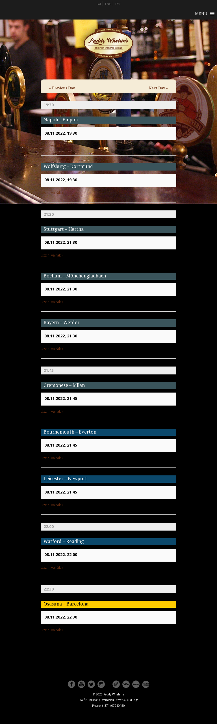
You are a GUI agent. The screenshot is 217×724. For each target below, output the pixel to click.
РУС (118, 4)
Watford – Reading (64, 541)
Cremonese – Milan (64, 385)
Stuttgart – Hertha (64, 229)
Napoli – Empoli (61, 120)
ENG (108, 4)
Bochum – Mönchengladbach (75, 276)
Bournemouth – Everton (70, 432)
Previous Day (62, 87)
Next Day (158, 87)
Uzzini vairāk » (52, 145)
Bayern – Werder (61, 322)
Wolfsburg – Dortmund (68, 166)
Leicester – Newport (65, 478)
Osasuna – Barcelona (66, 604)
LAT (99, 4)
